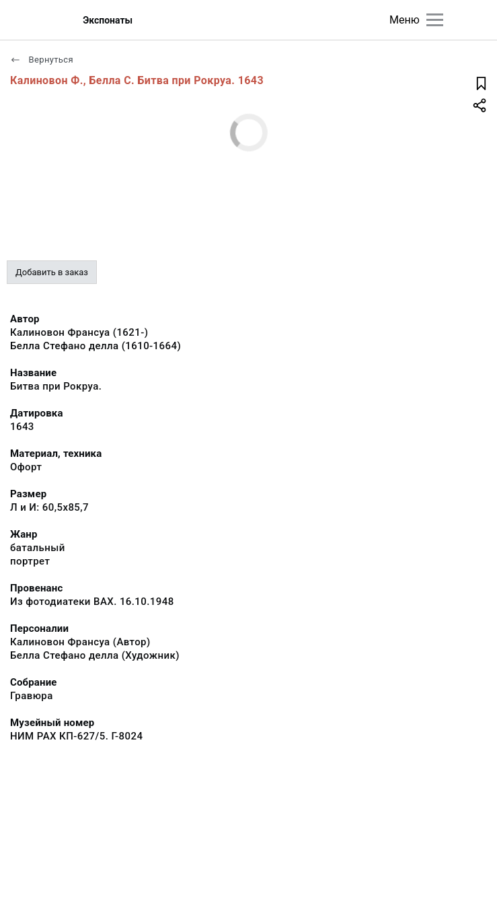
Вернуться (41, 60)
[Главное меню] (435, 20)
